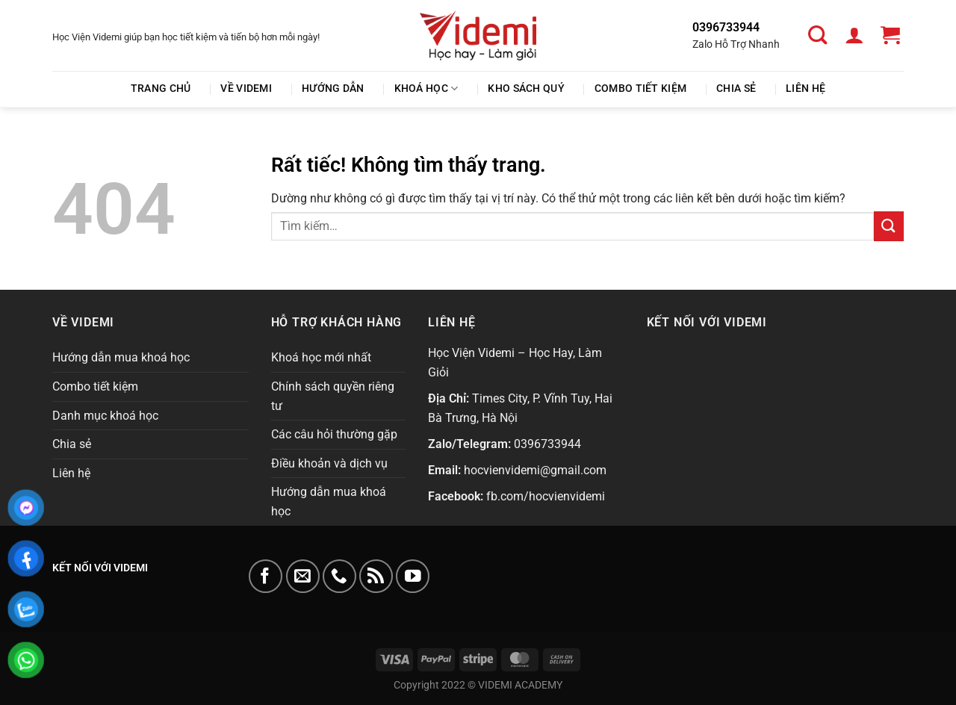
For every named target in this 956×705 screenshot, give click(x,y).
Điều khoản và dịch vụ (329, 463)
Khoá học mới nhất (321, 357)
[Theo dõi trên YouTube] (412, 576)
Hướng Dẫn (333, 88)
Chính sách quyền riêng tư (332, 396)
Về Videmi (246, 88)
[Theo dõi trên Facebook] (265, 576)
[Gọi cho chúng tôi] (339, 576)
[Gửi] (889, 225)
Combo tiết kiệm (640, 88)
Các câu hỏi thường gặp (334, 434)
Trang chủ (161, 88)
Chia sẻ (736, 88)
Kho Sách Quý (526, 88)
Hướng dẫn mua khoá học (121, 357)
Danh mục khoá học (105, 416)
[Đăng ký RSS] (376, 576)
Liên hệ (805, 88)
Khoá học (426, 88)
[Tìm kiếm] (819, 35)
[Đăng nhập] (856, 35)
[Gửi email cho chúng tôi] (303, 576)
